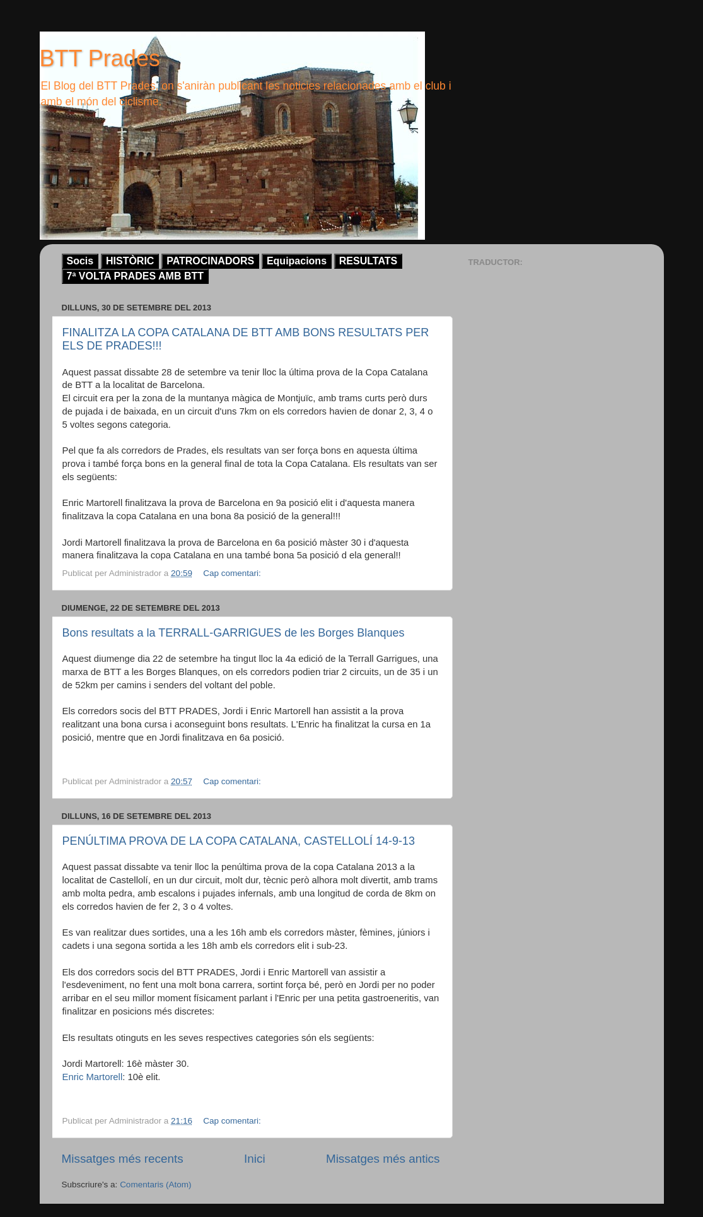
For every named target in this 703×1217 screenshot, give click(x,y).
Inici (254, 1158)
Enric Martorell (92, 1077)
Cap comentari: (233, 573)
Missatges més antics (383, 1158)
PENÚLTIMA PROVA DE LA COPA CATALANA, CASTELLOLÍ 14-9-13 (238, 841)
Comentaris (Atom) (155, 1184)
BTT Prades (100, 58)
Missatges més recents (122, 1158)
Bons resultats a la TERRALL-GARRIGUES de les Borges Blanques (233, 632)
